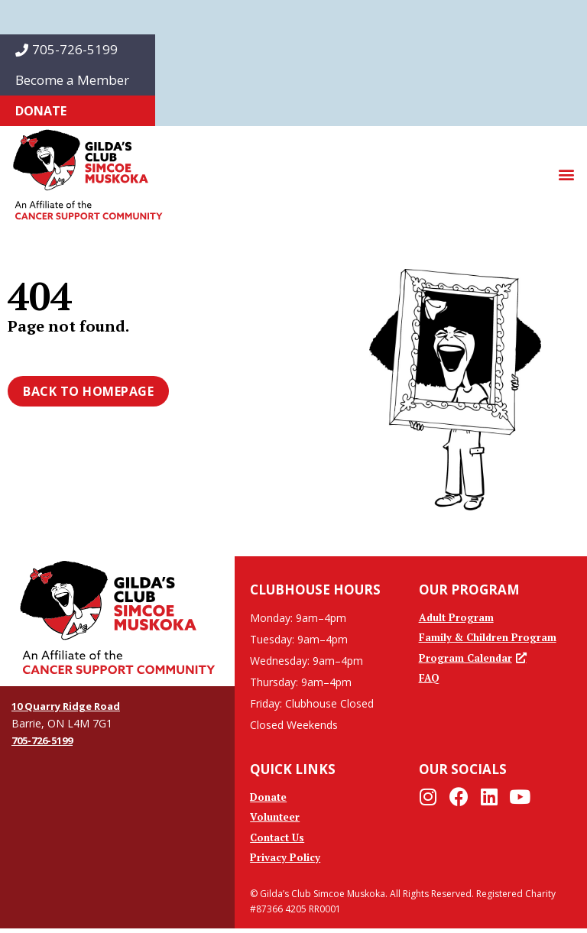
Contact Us (279, 840)
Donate (40, 110)
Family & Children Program (489, 639)
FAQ (429, 682)
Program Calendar (474, 660)
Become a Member (72, 80)
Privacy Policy (285, 861)
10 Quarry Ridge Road (70, 705)
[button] (566, 174)
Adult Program (457, 618)
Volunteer (275, 819)
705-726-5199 (66, 49)
